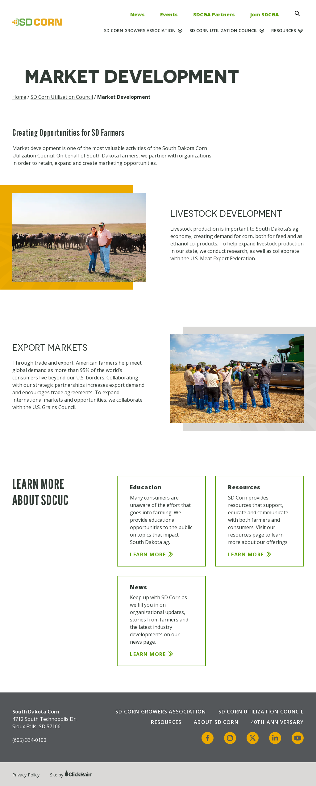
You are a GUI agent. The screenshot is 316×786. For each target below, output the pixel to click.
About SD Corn (216, 722)
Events (169, 14)
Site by (71, 775)
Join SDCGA (264, 14)
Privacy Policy (26, 775)
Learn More (148, 554)
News (137, 14)
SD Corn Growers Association (140, 30)
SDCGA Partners (214, 14)
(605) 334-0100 (29, 740)
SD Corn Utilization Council (223, 30)
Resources (283, 30)
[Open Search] (299, 13)
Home (19, 97)
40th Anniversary (277, 722)
